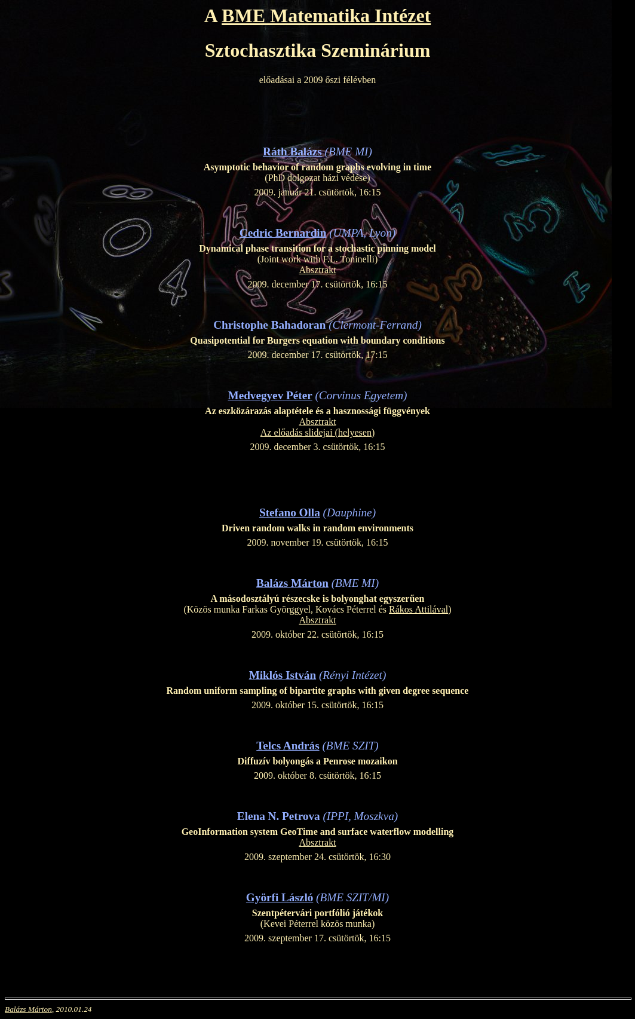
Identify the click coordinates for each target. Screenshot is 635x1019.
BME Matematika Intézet (326, 15)
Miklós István (282, 675)
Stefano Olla (289, 512)
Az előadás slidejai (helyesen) (317, 432)
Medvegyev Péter (270, 395)
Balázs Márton (292, 583)
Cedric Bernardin (283, 233)
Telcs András (287, 745)
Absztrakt (317, 270)
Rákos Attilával (418, 609)
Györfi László (279, 897)
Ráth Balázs (292, 151)
